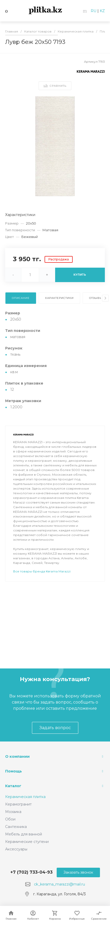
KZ (102, 11)
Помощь (13, 771)
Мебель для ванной (23, 834)
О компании (17, 756)
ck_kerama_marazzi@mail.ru (59, 884)
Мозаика (13, 811)
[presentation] (105, 298)
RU (93, 11)
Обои (10, 819)
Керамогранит (18, 804)
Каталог (13, 786)
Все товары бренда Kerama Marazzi (42, 571)
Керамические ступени (27, 841)
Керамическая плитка (25, 796)
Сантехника (16, 826)
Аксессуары (16, 849)
